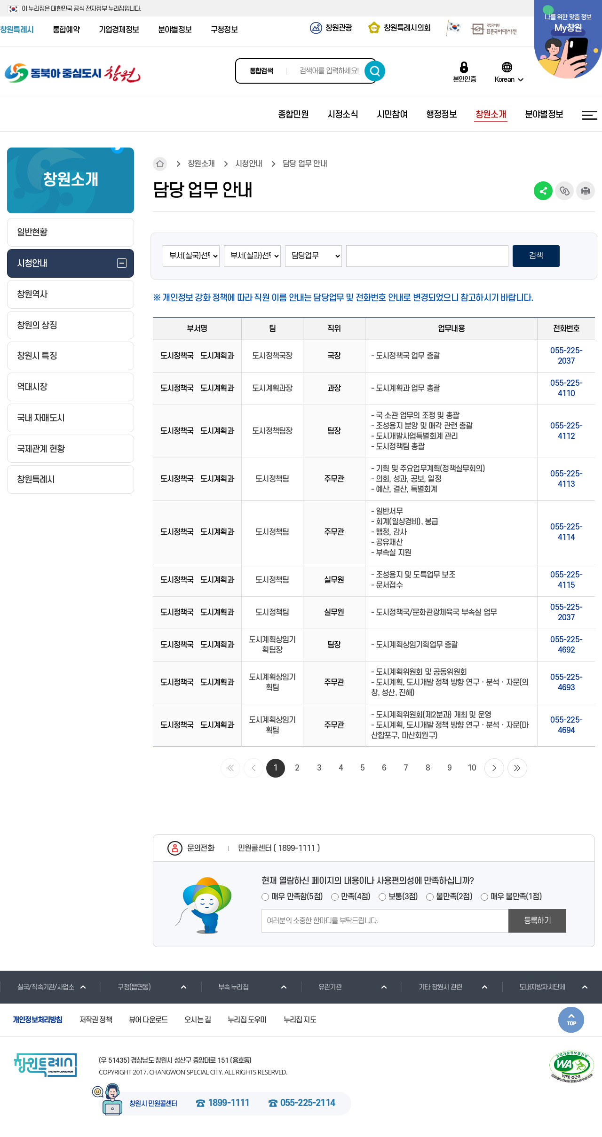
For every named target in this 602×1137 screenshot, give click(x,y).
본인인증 (464, 79)
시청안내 (248, 164)
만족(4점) (355, 897)
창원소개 (201, 164)
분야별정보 (174, 30)
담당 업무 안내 (305, 164)
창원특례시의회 (407, 28)
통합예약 (66, 30)
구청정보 (224, 30)
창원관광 (338, 28)
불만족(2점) (454, 897)
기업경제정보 (119, 30)
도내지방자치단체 (533, 987)
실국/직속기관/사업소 (37, 987)
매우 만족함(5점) (297, 897)
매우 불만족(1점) (516, 897)
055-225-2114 (307, 1103)
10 (471, 768)
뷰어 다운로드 (148, 1020)
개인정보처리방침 (38, 1020)
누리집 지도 (300, 1020)
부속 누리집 (224, 987)
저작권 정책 (95, 1020)
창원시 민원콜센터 (153, 1104)
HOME (160, 164)
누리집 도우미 (247, 1020)
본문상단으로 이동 (571, 1020)
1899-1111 (229, 1103)
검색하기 (374, 71)
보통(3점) (403, 897)
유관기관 (321, 987)
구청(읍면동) (125, 987)
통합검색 (261, 71)
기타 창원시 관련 (431, 987)
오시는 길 (197, 1020)
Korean (504, 79)
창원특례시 (16, 30)
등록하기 (537, 921)
